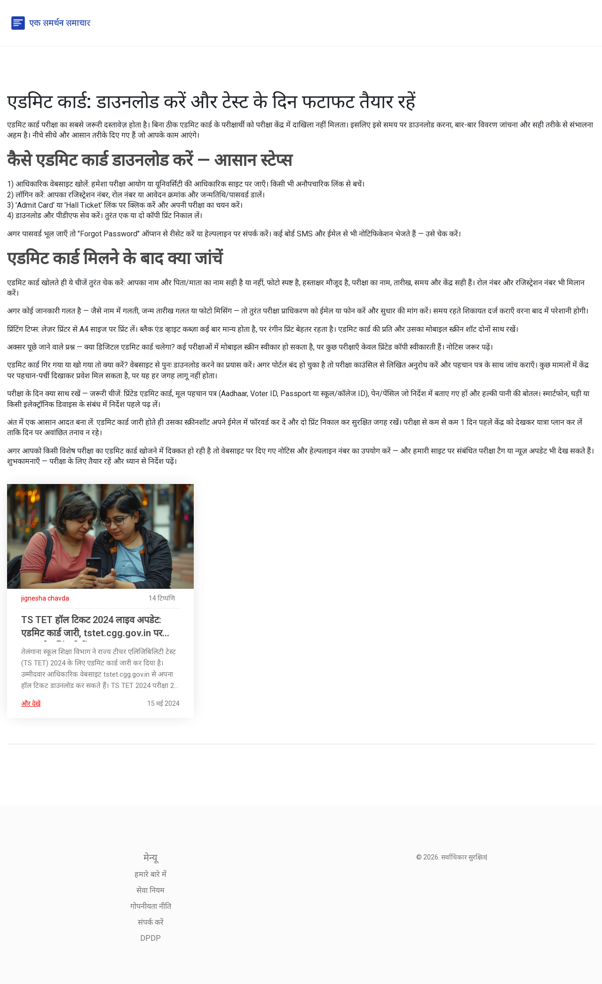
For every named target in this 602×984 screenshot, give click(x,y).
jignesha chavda (45, 598)
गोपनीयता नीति (150, 906)
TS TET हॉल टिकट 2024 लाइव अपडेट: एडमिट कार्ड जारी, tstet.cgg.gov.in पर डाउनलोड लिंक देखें (91, 627)
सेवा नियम (150, 890)
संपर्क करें (151, 922)
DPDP (150, 938)
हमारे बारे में (150, 874)
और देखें (30, 703)
